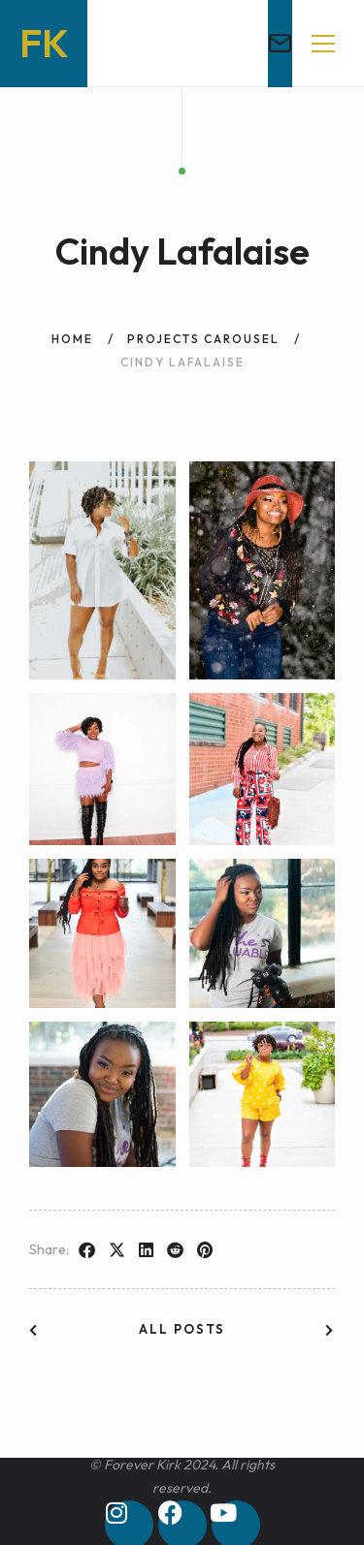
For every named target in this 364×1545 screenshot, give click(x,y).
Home (72, 338)
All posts (182, 1329)
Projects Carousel (203, 338)
